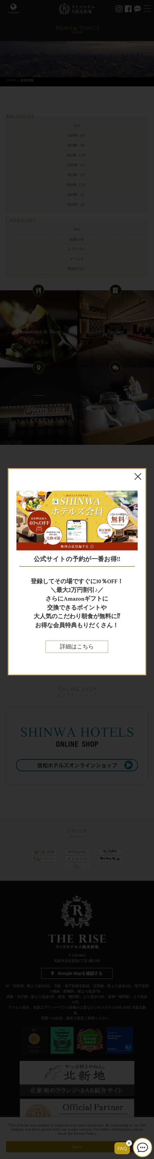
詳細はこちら (77, 646)
